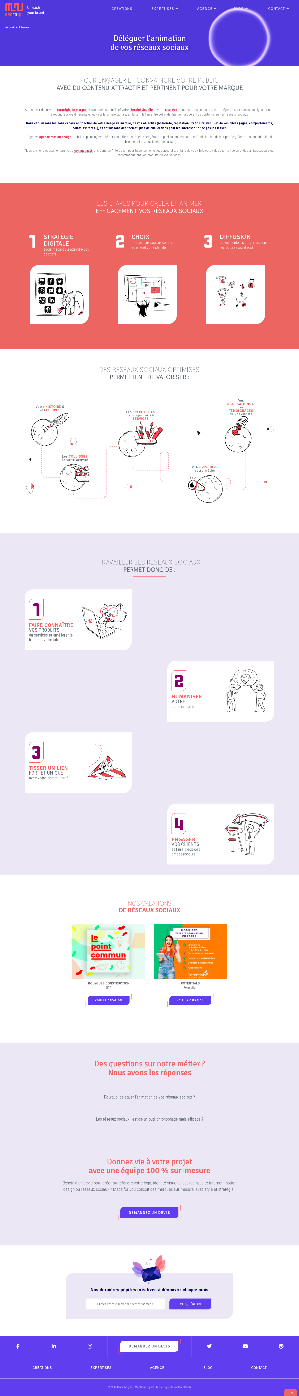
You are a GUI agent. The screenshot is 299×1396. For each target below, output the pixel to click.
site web (171, 110)
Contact (276, 8)
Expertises (162, 8)
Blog (239, 8)
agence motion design (55, 137)
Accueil (10, 27)
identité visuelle (141, 110)
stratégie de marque (72, 110)
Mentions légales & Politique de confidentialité (163, 1387)
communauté (83, 151)
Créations (122, 8)
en (291, 1393)
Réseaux (24, 27)
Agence (205, 8)
